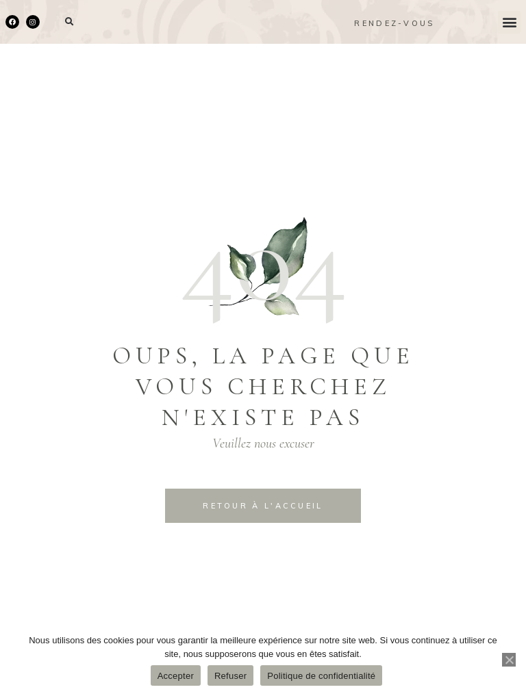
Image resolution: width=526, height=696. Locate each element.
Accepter (176, 676)
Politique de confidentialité (321, 676)
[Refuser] (509, 660)
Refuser (230, 676)
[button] (69, 22)
